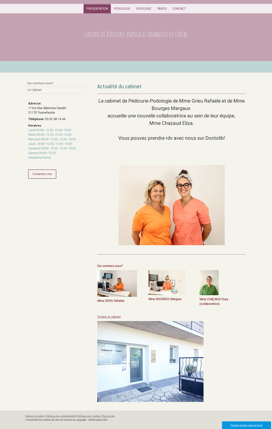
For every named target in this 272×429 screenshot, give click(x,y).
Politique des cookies (89, 416)
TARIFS (162, 8)
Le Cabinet (34, 90)
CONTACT (179, 8)
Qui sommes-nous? (40, 83)
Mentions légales (34, 416)
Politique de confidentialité (60, 416)
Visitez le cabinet (109, 317)
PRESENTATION (97, 8)
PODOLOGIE (122, 8)
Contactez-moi (42, 174)
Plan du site (108, 416)
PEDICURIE (143, 8)
